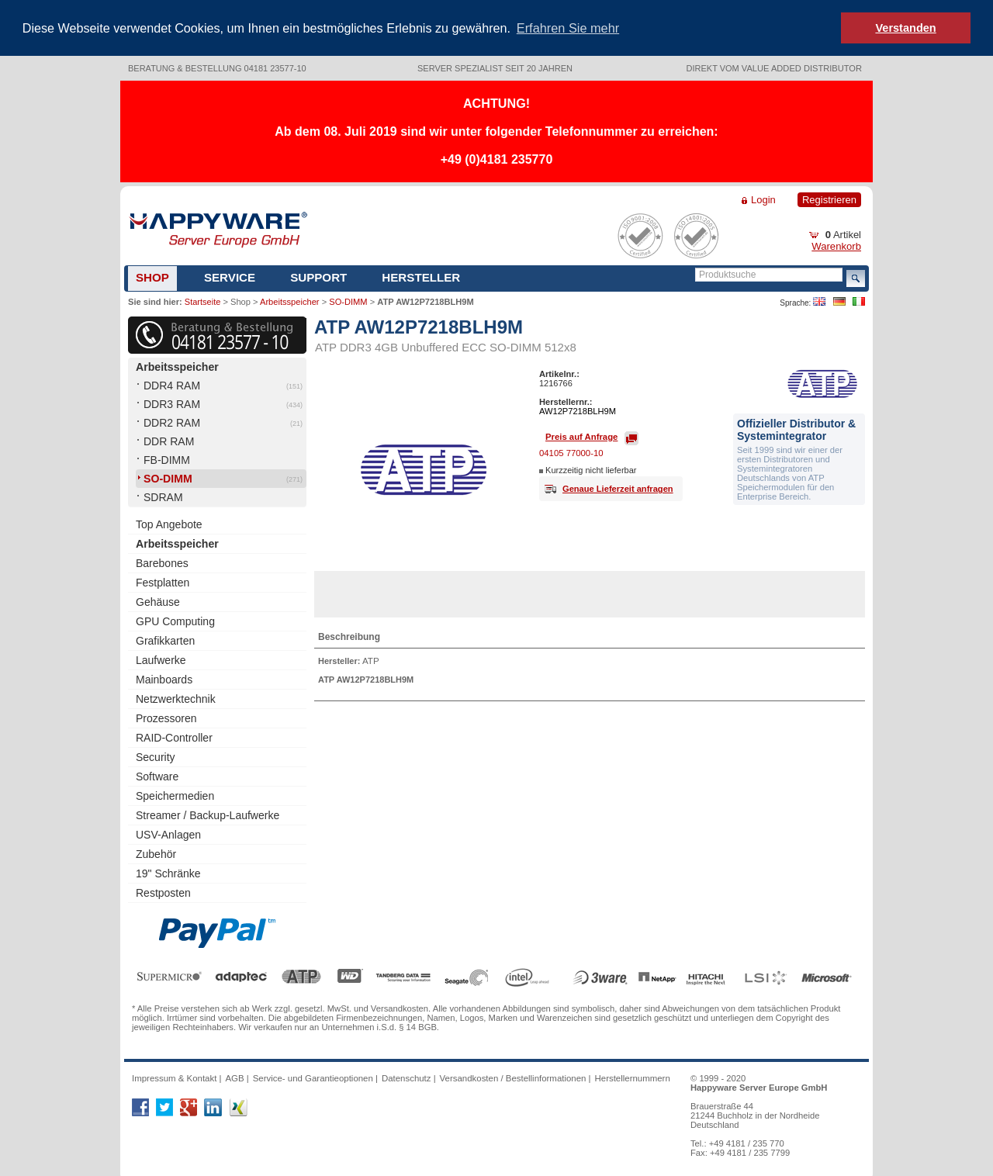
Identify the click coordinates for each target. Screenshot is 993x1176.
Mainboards (164, 678)
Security (155, 755)
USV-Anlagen (168, 833)
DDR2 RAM (172, 421)
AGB (234, 1076)
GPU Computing (175, 620)
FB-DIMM (167, 458)
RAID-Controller (174, 736)
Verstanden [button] (905, 28)
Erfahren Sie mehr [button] (568, 28)
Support (318, 275)
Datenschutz (406, 1076)
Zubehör (156, 852)
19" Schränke (168, 872)
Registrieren (829, 198)
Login (763, 198)
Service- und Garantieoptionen (313, 1076)
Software (157, 775)
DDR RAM (169, 440)
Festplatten (162, 581)
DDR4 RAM (172, 384)
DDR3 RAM (172, 402)
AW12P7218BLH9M (577, 409)
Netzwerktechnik (176, 697)
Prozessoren (166, 717)
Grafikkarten (165, 639)
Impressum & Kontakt (174, 1076)
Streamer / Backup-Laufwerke (207, 814)
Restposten (163, 891)
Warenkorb (836, 245)
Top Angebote (169, 523)
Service (229, 275)
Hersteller (421, 275)
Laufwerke (161, 658)
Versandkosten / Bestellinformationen (513, 1076)
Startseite (202, 300)
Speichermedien (175, 794)
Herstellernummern (632, 1076)
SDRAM (163, 495)
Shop (152, 275)
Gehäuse (158, 600)
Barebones (162, 561)
